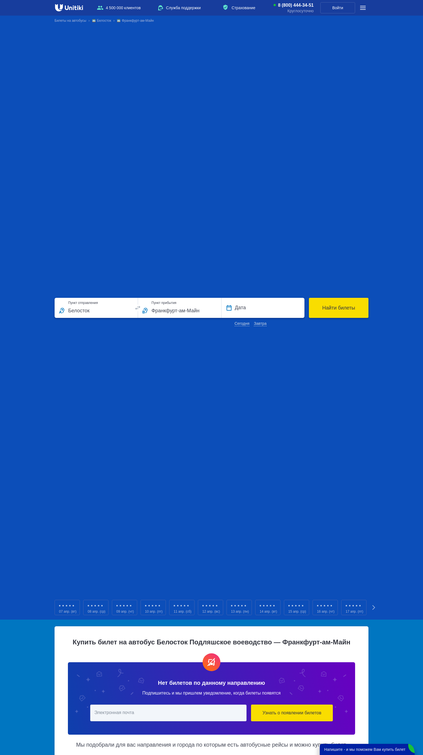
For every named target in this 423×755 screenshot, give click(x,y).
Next (374, 607)
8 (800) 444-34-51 (296, 5)
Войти (337, 8)
